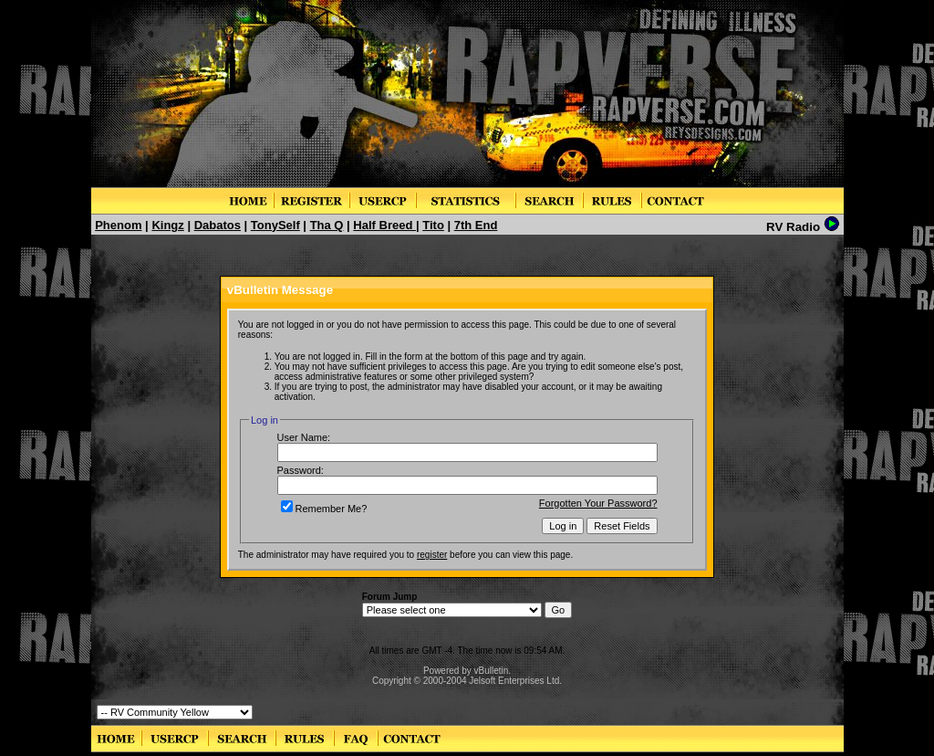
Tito (433, 225)
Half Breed (384, 225)
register (432, 555)
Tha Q (327, 225)
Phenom (118, 225)
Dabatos (217, 225)
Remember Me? (324, 508)
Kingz (167, 225)
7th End (476, 225)
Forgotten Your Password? (598, 503)
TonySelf (275, 225)
